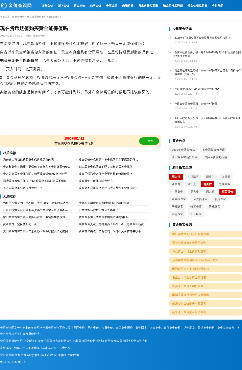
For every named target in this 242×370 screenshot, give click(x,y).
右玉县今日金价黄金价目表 (189, 277)
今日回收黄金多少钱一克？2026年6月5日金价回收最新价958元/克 (207, 120)
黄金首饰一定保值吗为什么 (96, 180)
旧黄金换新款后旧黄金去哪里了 (98, 210)
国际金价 (47, 5)
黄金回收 (79, 5)
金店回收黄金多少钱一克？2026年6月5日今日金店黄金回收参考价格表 (207, 54)
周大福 (176, 176)
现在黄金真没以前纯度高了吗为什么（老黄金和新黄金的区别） (113, 225)
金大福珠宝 (200, 199)
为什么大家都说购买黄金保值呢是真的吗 (28, 159)
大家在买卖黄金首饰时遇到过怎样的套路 (104, 203)
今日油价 (217, 5)
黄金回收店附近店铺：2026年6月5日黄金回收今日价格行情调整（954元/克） (207, 72)
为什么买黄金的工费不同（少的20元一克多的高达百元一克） (37, 203)
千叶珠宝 (177, 206)
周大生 (194, 191)
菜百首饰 (227, 191)
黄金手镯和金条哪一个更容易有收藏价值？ (105, 173)
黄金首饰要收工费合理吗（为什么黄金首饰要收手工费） (111, 232)
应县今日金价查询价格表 (187, 286)
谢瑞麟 (226, 176)
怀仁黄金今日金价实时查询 (189, 251)
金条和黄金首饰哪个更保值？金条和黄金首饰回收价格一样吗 (37, 167)
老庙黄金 (224, 184)
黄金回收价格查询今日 (134, 340)
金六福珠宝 (179, 199)
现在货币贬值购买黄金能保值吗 (44, 16)
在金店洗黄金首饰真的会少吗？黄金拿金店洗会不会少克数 (37, 210)
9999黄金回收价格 (183, 149)
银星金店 (196, 206)
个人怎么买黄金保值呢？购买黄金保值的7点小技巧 (35, 173)
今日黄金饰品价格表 (184, 157)
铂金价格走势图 (173, 5)
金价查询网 (18, 16)
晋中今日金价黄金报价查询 (189, 242)
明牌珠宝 (220, 199)
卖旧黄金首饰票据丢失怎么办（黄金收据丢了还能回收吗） (37, 232)
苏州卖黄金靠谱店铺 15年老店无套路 (195, 260)
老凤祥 (207, 184)
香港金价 (111, 5)
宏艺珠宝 (196, 214)
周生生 (210, 176)
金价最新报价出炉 (11, 340)
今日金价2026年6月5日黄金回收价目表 (197, 88)
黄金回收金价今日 (213, 149)
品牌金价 (95, 5)
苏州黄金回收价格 (84, 340)
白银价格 (128, 5)
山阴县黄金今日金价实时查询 (190, 294)
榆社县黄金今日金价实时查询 (190, 234)
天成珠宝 (214, 206)
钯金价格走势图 (197, 5)
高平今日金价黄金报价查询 (189, 312)
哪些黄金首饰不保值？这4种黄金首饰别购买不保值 (35, 180)
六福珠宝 (193, 176)
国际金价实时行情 (215, 157)
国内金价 (63, 5)
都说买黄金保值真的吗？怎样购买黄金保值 (105, 166)
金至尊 (176, 184)
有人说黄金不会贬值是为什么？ (23, 187)
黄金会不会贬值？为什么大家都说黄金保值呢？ (108, 187)
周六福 (210, 191)
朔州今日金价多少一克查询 (189, 303)
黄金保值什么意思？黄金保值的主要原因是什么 (108, 159)
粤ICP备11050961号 (13, 362)
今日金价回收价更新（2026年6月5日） (197, 103)
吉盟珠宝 (177, 214)
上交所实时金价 (33, 340)
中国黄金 (177, 191)
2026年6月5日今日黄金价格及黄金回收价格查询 (202, 37)
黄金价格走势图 (148, 5)
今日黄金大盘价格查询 (58, 340)
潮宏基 (192, 184)
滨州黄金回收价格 (107, 340)
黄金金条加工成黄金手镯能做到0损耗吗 (103, 217)
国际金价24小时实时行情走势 (190, 268)
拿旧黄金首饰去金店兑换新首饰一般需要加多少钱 (34, 217)
